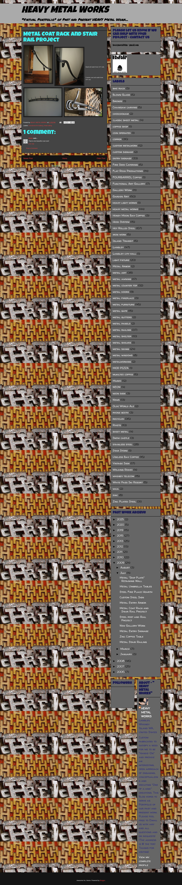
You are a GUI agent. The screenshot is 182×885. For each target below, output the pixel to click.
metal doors (121, 292)
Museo (117, 381)
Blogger (102, 880)
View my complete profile (145, 861)
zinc (115, 495)
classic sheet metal (126, 120)
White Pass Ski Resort (128, 482)
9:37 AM (31, 144)
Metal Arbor (121, 266)
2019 (120, 530)
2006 (121, 672)
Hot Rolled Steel (124, 228)
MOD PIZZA (121, 368)
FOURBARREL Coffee (127, 177)
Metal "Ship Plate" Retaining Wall (132, 579)
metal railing (48, 125)
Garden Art (121, 196)
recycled (118, 419)
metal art (119, 273)
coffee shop (120, 126)
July (123, 573)
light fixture (121, 260)
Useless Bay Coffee (126, 457)
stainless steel (123, 444)
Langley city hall (124, 254)
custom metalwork (125, 145)
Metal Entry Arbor (133, 603)
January (126, 654)
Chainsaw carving (125, 107)
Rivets (117, 425)
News (116, 400)
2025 (121, 519)
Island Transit (123, 241)
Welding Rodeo (123, 470)
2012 (120, 546)
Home (64, 158)
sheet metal (120, 431)
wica (116, 489)
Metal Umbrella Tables (136, 586)
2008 (121, 661)
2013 (120, 541)
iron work (119, 234)
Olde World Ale (123, 406)
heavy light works (125, 203)
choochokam (121, 114)
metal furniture (123, 304)
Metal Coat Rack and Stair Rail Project (134, 609)
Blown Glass (121, 95)
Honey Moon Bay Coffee (129, 215)
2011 (120, 552)
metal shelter (122, 336)
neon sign (119, 393)
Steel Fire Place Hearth (136, 592)
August (125, 567)
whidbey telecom (123, 476)
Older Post (101, 158)
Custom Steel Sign (132, 597)
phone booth (121, 412)
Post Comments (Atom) (69, 166)
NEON (116, 387)
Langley (118, 247)
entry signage (122, 158)
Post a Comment (31, 148)
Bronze (117, 101)
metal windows (122, 355)
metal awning (122, 279)
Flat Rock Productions (128, 171)
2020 (121, 525)
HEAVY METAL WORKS (65, 10)
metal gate (120, 311)
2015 (120, 535)
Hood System (121, 222)
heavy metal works (125, 209)
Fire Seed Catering (125, 165)
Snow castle (121, 438)
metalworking (122, 362)
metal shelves (122, 342)
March (125, 649)
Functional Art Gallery (36, 125)
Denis (31, 138)
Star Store (120, 450)
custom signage (123, 152)
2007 (121, 666)
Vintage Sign (121, 463)
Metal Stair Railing (133, 642)
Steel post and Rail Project (133, 618)
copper (117, 139)
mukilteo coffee (123, 374)
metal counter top (125, 285)
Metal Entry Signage (134, 631)
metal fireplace (123, 298)
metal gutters (122, 317)
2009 (121, 563)
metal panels (121, 323)
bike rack (119, 88)
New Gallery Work (132, 626)
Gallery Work (122, 190)
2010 (120, 557)
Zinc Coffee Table (131, 636)
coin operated (122, 133)
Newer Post (28, 158)
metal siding (121, 349)
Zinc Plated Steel (124, 501)
